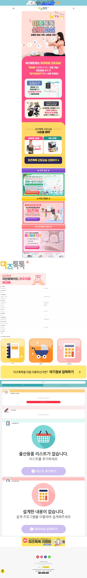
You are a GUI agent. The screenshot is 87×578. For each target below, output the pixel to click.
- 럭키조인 (1, 315)
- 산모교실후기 (46, 327)
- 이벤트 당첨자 (46, 288)
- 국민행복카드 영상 (3, 298)
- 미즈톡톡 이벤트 (3, 288)
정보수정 (43, 572)
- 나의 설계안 (2, 303)
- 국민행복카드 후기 (47, 296)
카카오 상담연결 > (46, 567)
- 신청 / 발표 (2, 327)
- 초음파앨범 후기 (46, 319)
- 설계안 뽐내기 (46, 303)
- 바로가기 (1, 292)
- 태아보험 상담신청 (3, 302)
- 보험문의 (45, 305)
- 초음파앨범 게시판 (3, 319)
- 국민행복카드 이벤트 (3, 296)
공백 (44, 292)
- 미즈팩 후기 (46, 311)
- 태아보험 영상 (2, 307)
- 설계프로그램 (46, 302)
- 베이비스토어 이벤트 (3, 323)
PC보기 (47, 572)
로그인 (40, 572)
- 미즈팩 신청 (2, 311)
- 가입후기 (1, 305)
